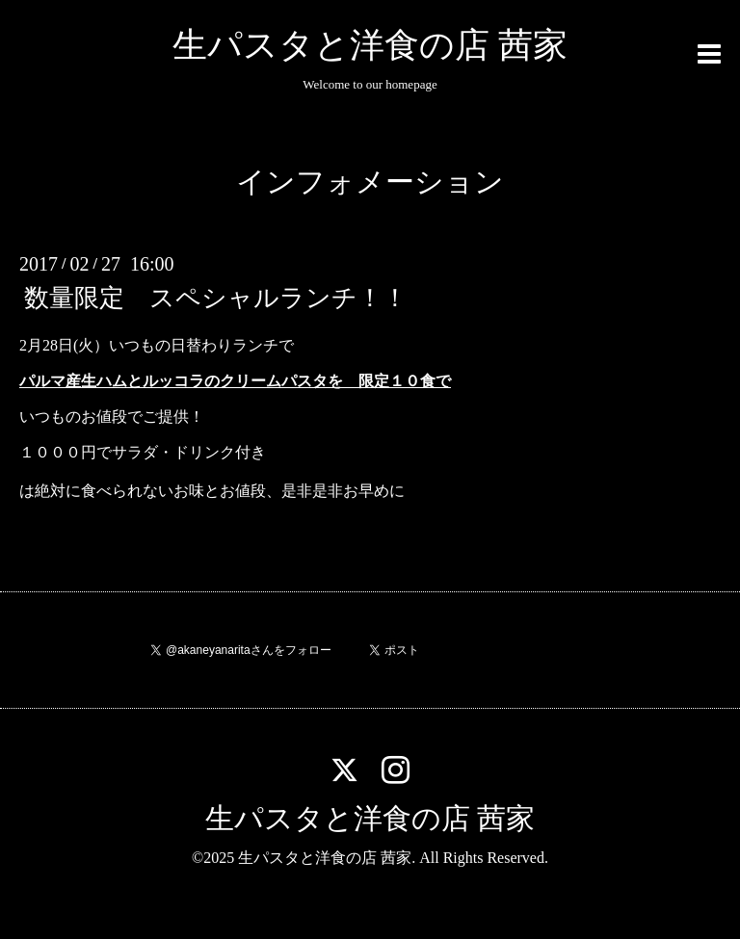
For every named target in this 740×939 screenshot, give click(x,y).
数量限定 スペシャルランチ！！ (216, 298)
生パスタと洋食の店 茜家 (370, 45)
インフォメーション (370, 181)
